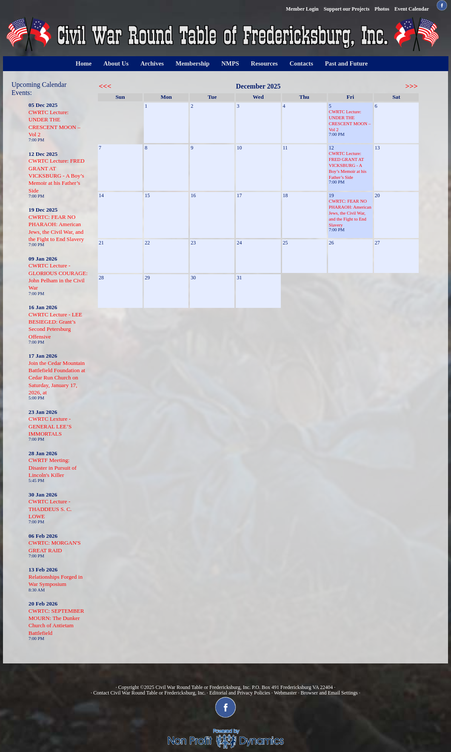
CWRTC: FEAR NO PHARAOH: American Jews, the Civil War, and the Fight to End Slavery (350, 212)
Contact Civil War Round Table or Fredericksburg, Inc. (149, 693)
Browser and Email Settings (328, 693)
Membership (193, 63)
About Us (115, 63)
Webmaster (285, 693)
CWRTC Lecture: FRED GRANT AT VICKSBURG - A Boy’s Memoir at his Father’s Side (57, 175)
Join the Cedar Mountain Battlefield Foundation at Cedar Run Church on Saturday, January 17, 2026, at (57, 378)
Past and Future (346, 63)
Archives (152, 63)
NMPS (230, 63)
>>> (411, 86)
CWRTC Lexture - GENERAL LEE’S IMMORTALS (50, 426)
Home (83, 63)
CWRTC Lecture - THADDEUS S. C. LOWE (50, 509)
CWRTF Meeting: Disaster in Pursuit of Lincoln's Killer (53, 467)
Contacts (301, 63)
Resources (264, 63)
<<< (105, 86)
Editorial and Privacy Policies (239, 693)
